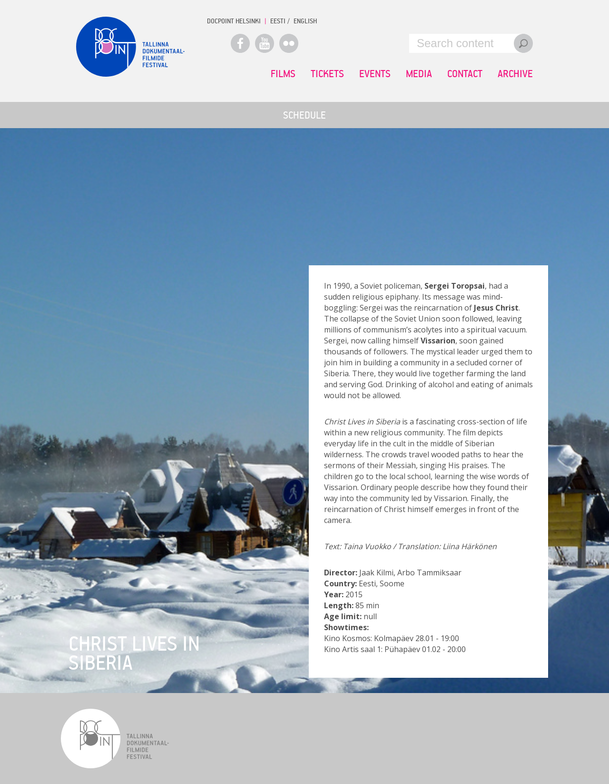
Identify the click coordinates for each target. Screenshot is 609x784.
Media (419, 73)
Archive (515, 73)
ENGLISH (305, 20)
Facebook (240, 43)
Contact (464, 73)
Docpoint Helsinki (234, 20)
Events (375, 73)
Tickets (327, 73)
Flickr (288, 43)
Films (283, 73)
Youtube (264, 43)
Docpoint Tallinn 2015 (130, 46)
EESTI (277, 20)
